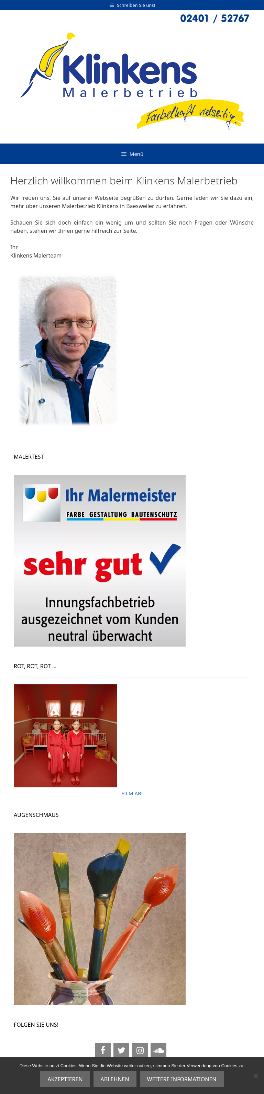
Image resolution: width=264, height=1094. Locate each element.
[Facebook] (103, 1051)
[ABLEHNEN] (255, 1075)
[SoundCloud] (158, 1051)
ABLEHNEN (115, 1079)
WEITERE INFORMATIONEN (182, 1079)
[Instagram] (140, 1051)
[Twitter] (121, 1051)
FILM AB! (132, 793)
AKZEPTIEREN (64, 1079)
